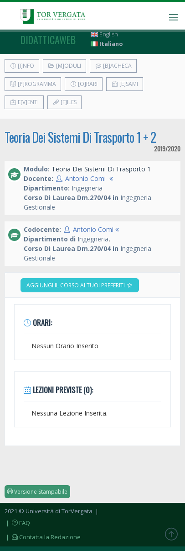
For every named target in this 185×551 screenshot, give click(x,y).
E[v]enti (24, 102)
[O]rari (84, 84)
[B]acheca (113, 66)
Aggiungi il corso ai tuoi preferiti (79, 285)
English (104, 34)
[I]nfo (22, 66)
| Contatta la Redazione (43, 537)
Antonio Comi (85, 178)
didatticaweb (48, 39)
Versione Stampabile (37, 492)
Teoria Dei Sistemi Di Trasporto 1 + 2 (80, 137)
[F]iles (64, 102)
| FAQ (17, 523)
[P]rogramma (33, 84)
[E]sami (124, 84)
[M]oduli (64, 66)
